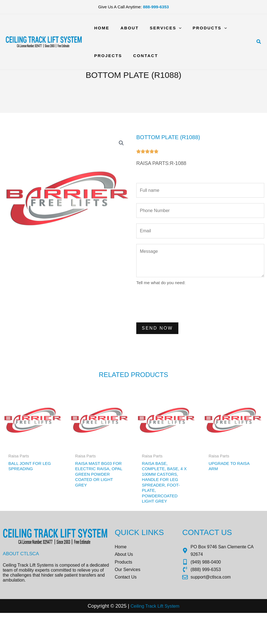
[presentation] (178, 308)
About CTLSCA (22, 561)
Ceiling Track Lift (145, 617)
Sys (169, 617)
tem (178, 617)
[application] (171, 28)
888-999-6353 (156, 6)
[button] (258, 41)
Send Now (157, 333)
